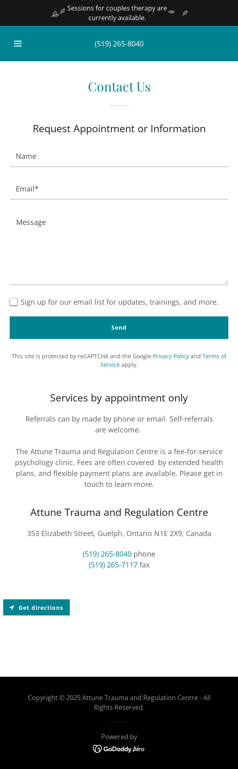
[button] (19, 43)
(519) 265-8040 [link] (119, 43)
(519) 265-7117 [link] (113, 564)
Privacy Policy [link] (171, 356)
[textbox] (119, 155)
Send (119, 327)
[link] (119, 748)
